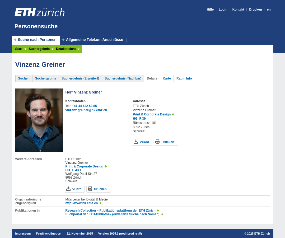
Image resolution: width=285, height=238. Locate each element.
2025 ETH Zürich (258, 233)
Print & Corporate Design (152, 114)
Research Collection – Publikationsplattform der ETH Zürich (111, 210)
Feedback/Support (48, 233)
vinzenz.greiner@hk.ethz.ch (86, 110)
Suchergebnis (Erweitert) (80, 78)
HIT (68, 170)
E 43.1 (77, 170)
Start (18, 48)
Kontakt (238, 9)
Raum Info (184, 78)
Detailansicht (66, 48)
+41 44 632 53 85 (84, 106)
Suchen (24, 78)
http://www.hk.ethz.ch (82, 203)
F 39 (142, 118)
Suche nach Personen (37, 40)
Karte (167, 78)
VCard (144, 142)
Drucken (255, 9)
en (268, 9)
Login (223, 9)
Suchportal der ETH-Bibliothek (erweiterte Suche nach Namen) (113, 214)
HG (135, 118)
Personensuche (36, 26)
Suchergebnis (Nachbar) (123, 78)
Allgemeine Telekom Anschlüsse (94, 40)
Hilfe (210, 9)
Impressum (23, 233)
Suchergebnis (39, 48)
